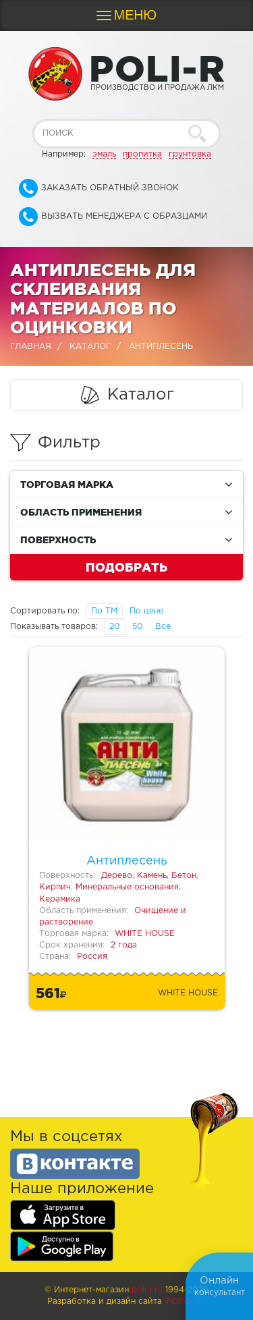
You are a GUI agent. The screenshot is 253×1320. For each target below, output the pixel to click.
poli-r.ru (147, 1290)
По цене (146, 611)
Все (163, 626)
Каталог (90, 346)
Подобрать (126, 567)
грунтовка (190, 154)
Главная (30, 346)
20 (114, 626)
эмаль (104, 154)
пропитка (142, 154)
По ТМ (104, 611)
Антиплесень (126, 861)
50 (137, 626)
